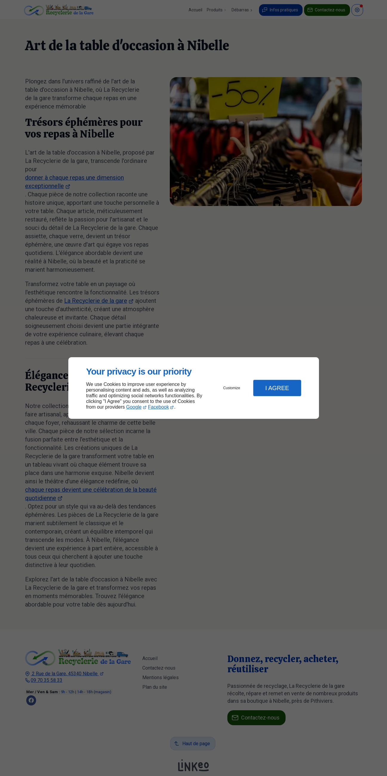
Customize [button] (231, 388)
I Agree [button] (277, 388)
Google (134, 407)
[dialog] (193, 388)
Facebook (158, 407)
